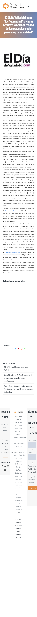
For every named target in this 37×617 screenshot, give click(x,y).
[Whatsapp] (25, 349)
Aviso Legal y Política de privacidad (18, 522)
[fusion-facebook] (2, 466)
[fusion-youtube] (5, 470)
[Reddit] (22, 349)
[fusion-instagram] (8, 466)
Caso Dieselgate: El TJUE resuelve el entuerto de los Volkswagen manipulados (18, 378)
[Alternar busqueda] (28, 6)
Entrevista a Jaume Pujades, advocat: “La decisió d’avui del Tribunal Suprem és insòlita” (18, 389)
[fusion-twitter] (5, 466)
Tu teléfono (32, 453)
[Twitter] (15, 349)
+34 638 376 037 (5, 444)
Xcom (18, 512)
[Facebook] (12, 349)
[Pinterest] (18, 349)
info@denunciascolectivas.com (5, 452)
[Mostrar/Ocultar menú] (32, 6)
